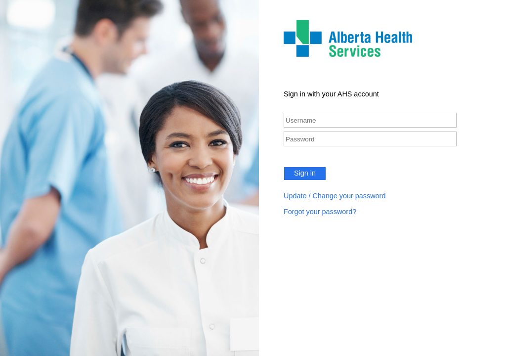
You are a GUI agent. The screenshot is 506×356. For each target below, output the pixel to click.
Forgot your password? (320, 212)
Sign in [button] (305, 173)
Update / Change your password (334, 196)
